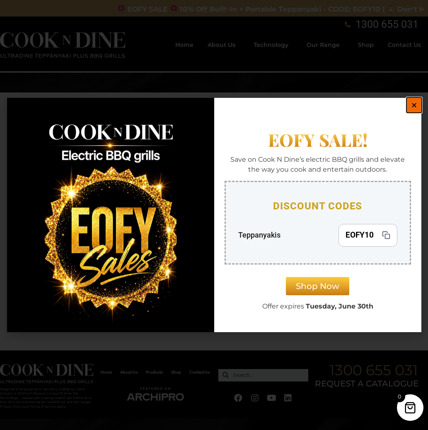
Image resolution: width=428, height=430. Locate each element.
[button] (414, 105)
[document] (214, 215)
